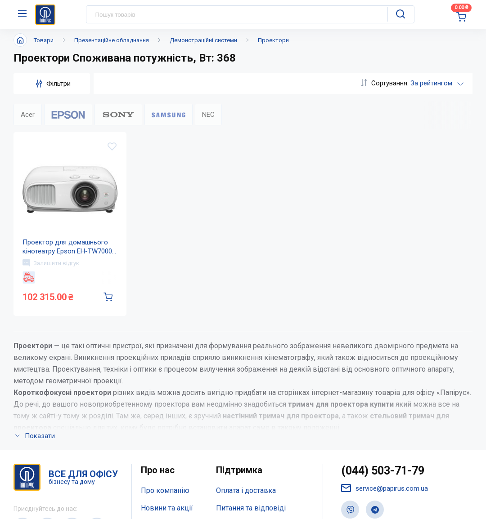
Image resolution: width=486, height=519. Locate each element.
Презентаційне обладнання (111, 40)
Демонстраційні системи (203, 40)
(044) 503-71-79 (382, 351)
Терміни (229, 424)
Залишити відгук (50, 263)
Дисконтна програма (251, 406)
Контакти (156, 406)
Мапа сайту (159, 424)
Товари (44, 40)
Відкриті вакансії (169, 442)
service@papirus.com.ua (384, 368)
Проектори (273, 40)
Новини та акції (167, 388)
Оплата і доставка (246, 371)
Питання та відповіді (251, 388)
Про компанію (165, 371)
